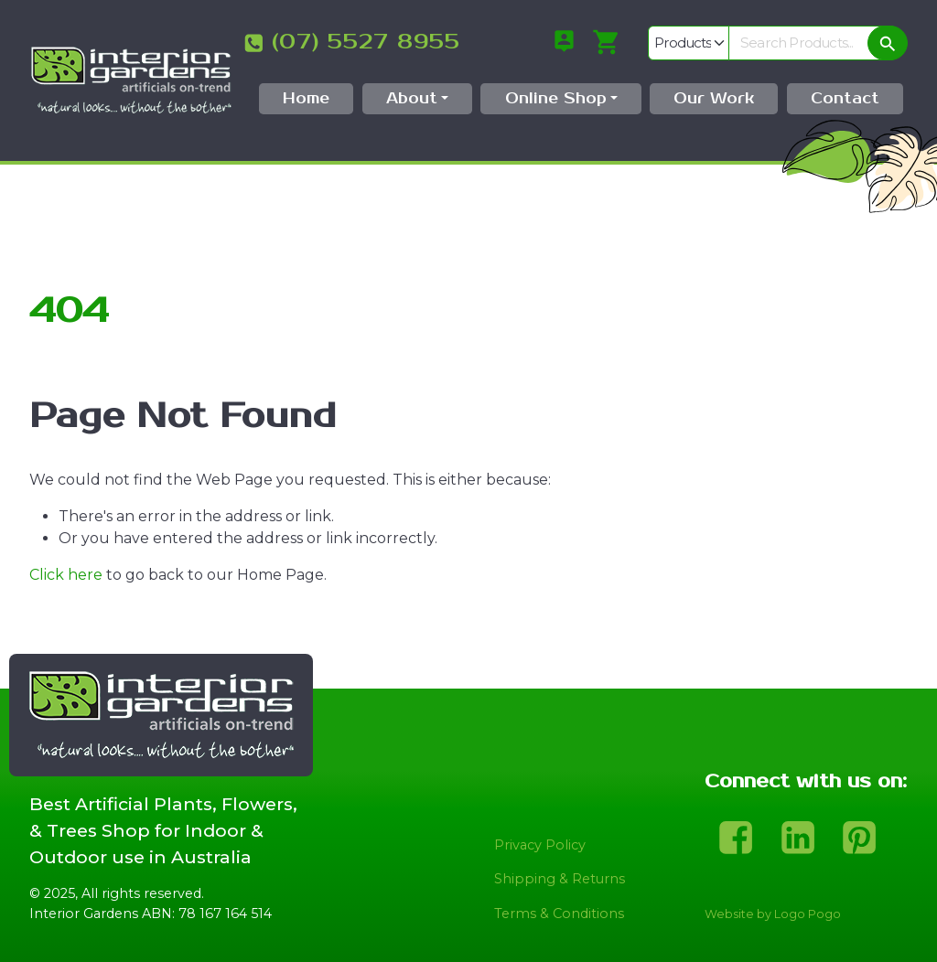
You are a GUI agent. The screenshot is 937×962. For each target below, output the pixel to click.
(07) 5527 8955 (366, 42)
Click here (65, 574)
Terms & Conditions (559, 913)
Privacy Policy (540, 845)
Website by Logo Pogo (773, 914)
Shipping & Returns (559, 879)
